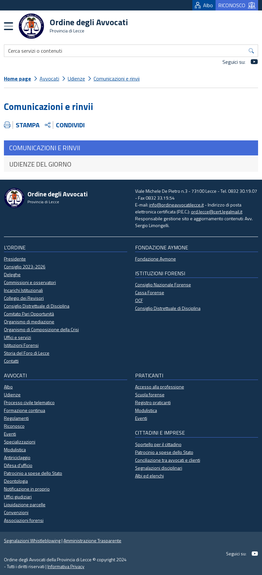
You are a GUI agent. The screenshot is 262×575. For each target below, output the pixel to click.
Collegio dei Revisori (24, 298)
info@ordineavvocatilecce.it (176, 204)
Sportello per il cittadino (158, 444)
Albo (204, 5)
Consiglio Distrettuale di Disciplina (36, 305)
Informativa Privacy (65, 566)
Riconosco (14, 425)
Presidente (15, 258)
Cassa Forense (149, 292)
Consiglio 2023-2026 (24, 266)
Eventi (10, 433)
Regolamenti (16, 418)
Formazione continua (24, 410)
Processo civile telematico (29, 402)
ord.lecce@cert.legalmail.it (216, 211)
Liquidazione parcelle (24, 504)
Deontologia (16, 480)
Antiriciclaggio (17, 457)
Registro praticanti (153, 402)
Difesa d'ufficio (18, 465)
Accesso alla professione (159, 386)
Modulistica (15, 449)
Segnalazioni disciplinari (158, 467)
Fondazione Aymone (155, 258)
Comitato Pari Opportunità (29, 313)
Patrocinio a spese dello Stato (33, 473)
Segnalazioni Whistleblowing (32, 540)
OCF (139, 300)
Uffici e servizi (17, 337)
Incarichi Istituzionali (23, 290)
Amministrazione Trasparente (92, 540)
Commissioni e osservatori (30, 282)
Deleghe (12, 274)
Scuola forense (150, 394)
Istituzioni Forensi (21, 345)
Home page (17, 78)
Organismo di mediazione (29, 321)
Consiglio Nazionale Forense (163, 284)
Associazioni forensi (24, 520)
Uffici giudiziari (18, 496)
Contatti (11, 360)
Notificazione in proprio (27, 488)
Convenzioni (16, 512)
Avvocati (49, 78)
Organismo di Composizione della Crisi (41, 329)
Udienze (76, 78)
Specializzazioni (19, 441)
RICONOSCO (236, 5)
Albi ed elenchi (149, 475)
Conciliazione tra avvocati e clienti (167, 460)
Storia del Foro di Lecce (26, 353)
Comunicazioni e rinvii (117, 78)
